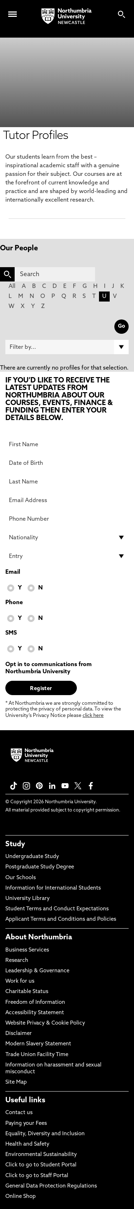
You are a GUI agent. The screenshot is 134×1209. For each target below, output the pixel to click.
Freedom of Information (35, 1002)
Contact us (19, 1113)
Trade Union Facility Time (36, 1055)
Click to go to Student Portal (40, 1165)
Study (15, 844)
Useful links (25, 1100)
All (12, 286)
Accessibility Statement (34, 1013)
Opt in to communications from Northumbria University (48, 668)
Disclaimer (18, 1033)
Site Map (16, 1082)
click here (93, 715)
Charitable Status (26, 991)
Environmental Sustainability (41, 1154)
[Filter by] (67, 347)
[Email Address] (67, 500)
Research (16, 960)
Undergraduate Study (32, 856)
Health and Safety (27, 1144)
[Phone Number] (67, 519)
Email (12, 572)
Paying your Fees (26, 1123)
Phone (14, 603)
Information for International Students (53, 888)
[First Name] (67, 444)
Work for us (19, 981)
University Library (27, 898)
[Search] (55, 274)
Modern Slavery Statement (38, 1044)
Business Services (27, 950)
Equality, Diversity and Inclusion (45, 1134)
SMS (11, 633)
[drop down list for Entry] (67, 556)
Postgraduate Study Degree (39, 867)
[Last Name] (67, 482)
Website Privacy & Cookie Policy (45, 1023)
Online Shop (20, 1196)
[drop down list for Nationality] (67, 537)
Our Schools (20, 878)
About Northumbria (38, 937)
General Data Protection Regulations (51, 1186)
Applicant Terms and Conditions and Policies (60, 919)
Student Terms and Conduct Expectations (57, 909)
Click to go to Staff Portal (36, 1176)
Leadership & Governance (37, 971)
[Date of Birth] (67, 463)
